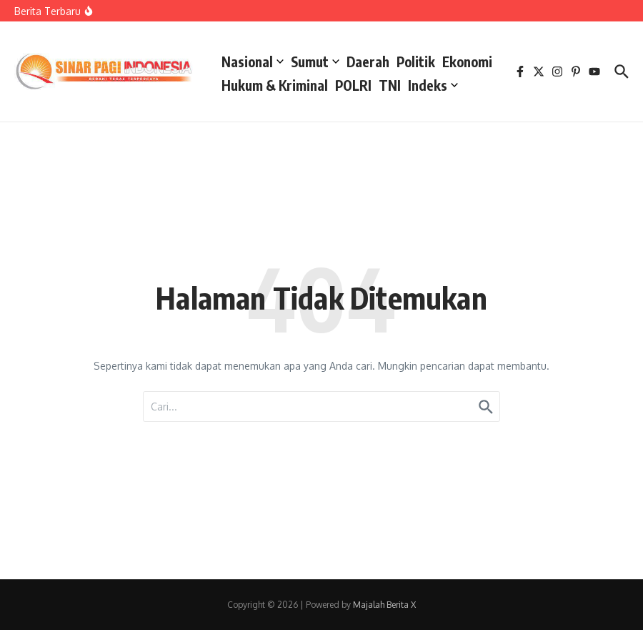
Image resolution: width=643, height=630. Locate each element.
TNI (390, 85)
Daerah (368, 61)
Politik (416, 61)
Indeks (433, 85)
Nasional (252, 61)
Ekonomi (467, 61)
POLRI (353, 85)
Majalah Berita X (384, 604)
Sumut (315, 61)
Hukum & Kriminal (274, 85)
